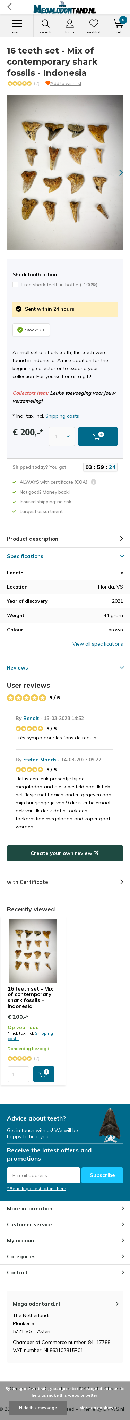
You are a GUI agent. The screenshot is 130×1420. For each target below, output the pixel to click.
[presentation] (116, 173)
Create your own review (65, 853)
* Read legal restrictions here (36, 1188)
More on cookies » (97, 1407)
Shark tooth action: (35, 274)
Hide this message (38, 1407)
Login (70, 26)
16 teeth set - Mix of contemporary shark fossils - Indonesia (30, 997)
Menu (16, 26)
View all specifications (97, 644)
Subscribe (102, 1175)
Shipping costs (62, 416)
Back (9, 7)
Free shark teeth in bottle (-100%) (54, 284)
